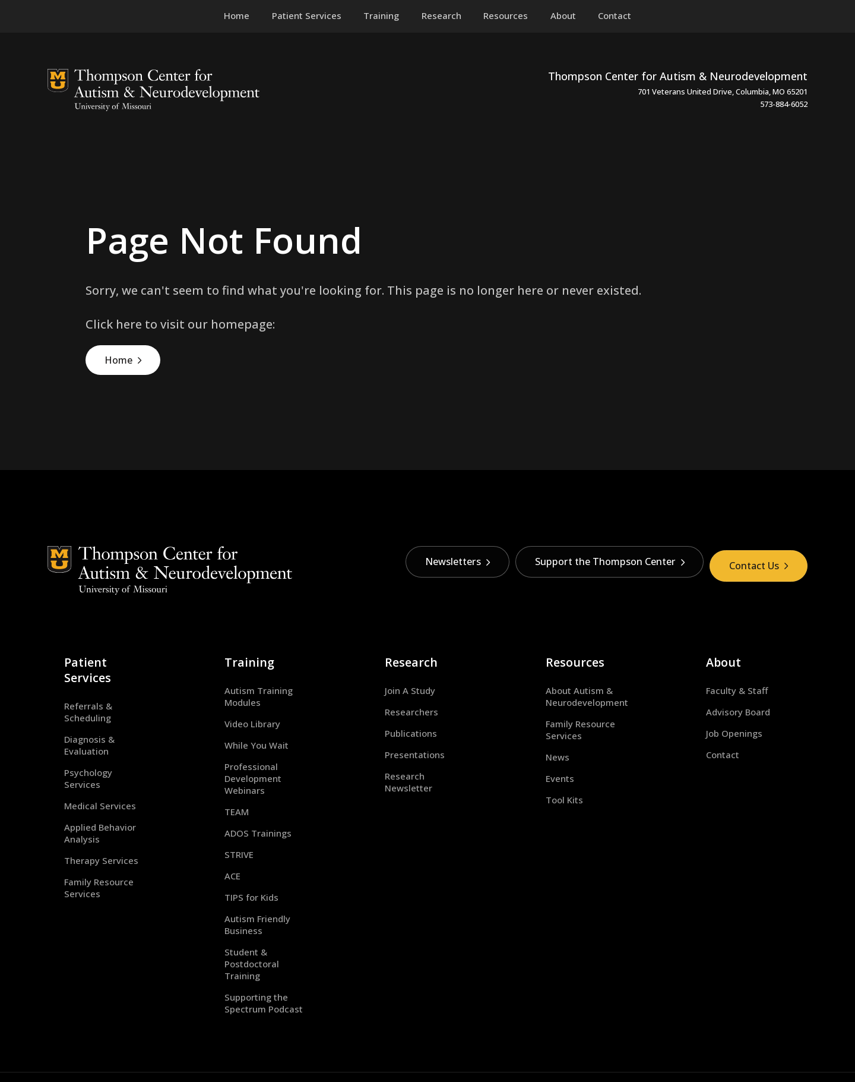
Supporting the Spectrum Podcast (261, 945)
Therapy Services (85, 787)
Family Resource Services (102, 808)
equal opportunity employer (600, 1039)
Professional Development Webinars (264, 750)
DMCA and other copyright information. (394, 1039)
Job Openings (718, 723)
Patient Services (90, 653)
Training (229, 653)
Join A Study (394, 680)
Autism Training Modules (261, 680)
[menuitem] (306, 16)
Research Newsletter (413, 765)
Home (119, 362)
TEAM (220, 777)
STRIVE (222, 820)
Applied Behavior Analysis (102, 765)
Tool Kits (547, 777)
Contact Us (756, 566)
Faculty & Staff (721, 680)
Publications (395, 723)
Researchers (395, 702)
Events (543, 756)
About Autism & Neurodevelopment (570, 686)
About (705, 653)
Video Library (236, 702)
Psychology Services (91, 723)
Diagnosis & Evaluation (96, 702)
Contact (706, 744)
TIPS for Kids (235, 863)
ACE (216, 841)
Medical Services (83, 744)
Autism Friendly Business (261, 884)
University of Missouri (210, 1039)
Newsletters (436, 566)
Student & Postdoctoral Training (258, 911)
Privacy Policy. (491, 1039)
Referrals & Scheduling (96, 680)
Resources (555, 653)
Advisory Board (722, 702)
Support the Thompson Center (597, 566)
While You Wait (240, 723)
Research (392, 653)
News (541, 735)
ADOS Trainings (241, 799)
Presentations (399, 744)
